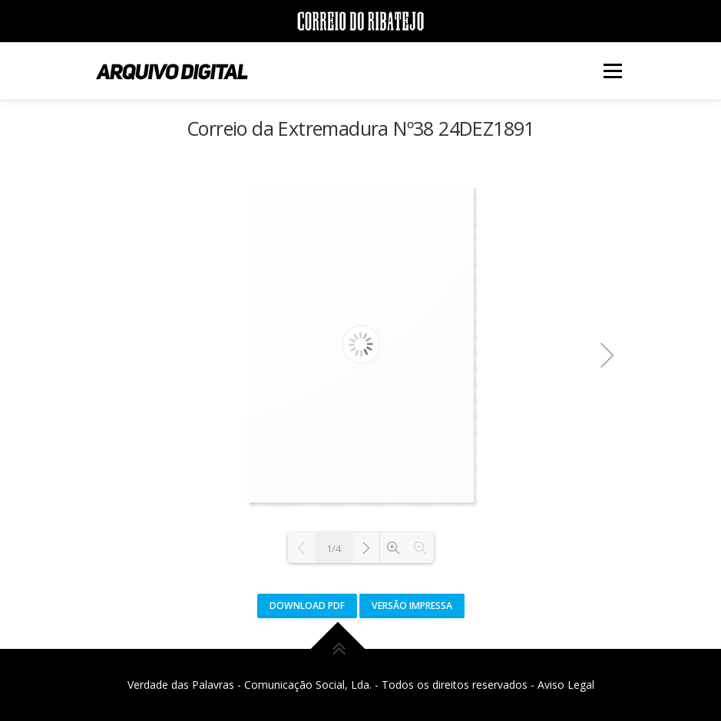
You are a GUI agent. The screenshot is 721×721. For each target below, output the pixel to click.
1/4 (333, 548)
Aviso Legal (565, 684)
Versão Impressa (412, 605)
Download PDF (307, 605)
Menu (612, 70)
